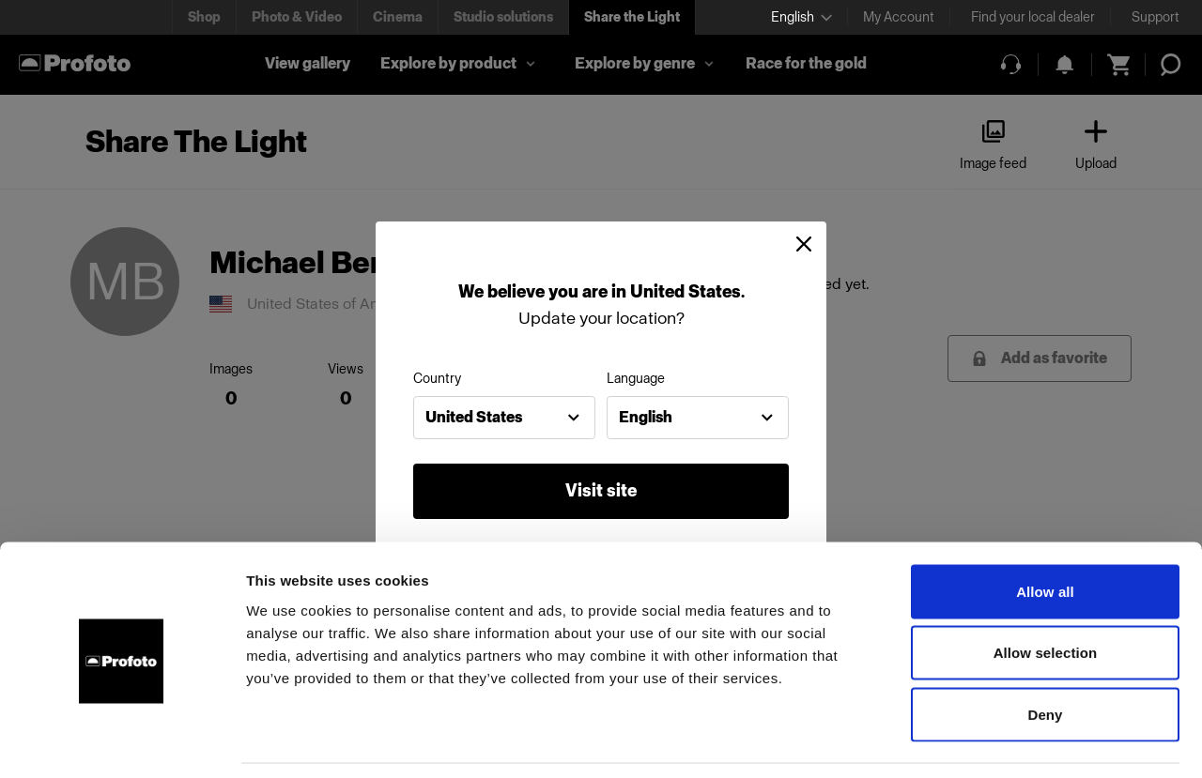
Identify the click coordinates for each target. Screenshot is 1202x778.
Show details (985, 741)
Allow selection (1046, 594)
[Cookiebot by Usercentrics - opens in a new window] (121, 741)
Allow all (1045, 532)
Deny (1044, 655)
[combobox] (504, 417)
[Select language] (801, 17)
